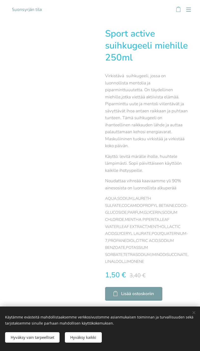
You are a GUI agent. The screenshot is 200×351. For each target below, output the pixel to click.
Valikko (188, 9)
